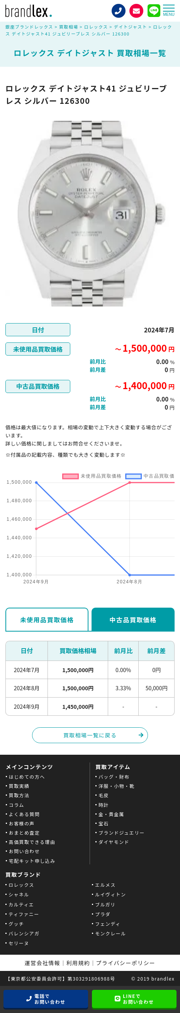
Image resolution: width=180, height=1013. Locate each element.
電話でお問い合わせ (49, 999)
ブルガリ (105, 904)
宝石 (103, 823)
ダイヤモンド (113, 842)
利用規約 (78, 963)
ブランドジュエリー (121, 832)
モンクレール (110, 933)
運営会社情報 (42, 963)
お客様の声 (22, 823)
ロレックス (21, 884)
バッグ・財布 (113, 776)
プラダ (102, 914)
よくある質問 (24, 814)
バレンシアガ (23, 933)
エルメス (105, 884)
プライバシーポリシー (126, 963)
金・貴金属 (111, 814)
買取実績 (19, 786)
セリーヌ (18, 943)
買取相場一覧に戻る (90, 735)
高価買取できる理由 (32, 842)
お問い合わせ (24, 851)
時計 (103, 804)
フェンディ (108, 923)
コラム (16, 804)
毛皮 (103, 795)
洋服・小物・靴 (116, 786)
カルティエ (21, 904)
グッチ (16, 923)
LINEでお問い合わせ (138, 999)
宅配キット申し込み (32, 860)
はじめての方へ (27, 776)
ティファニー (23, 914)
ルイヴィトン (110, 894)
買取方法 (19, 795)
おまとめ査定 (24, 832)
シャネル (18, 894)
